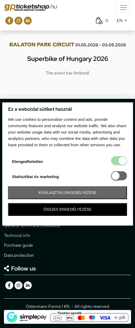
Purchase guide (18, 245)
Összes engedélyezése (68, 209)
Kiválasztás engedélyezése (67, 192)
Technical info (17, 235)
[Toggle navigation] (123, 7)
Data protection (19, 255)
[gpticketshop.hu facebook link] (9, 21)
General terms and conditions (32, 225)
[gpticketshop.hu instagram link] (18, 21)
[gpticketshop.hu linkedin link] (28, 21)
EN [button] (120, 20)
